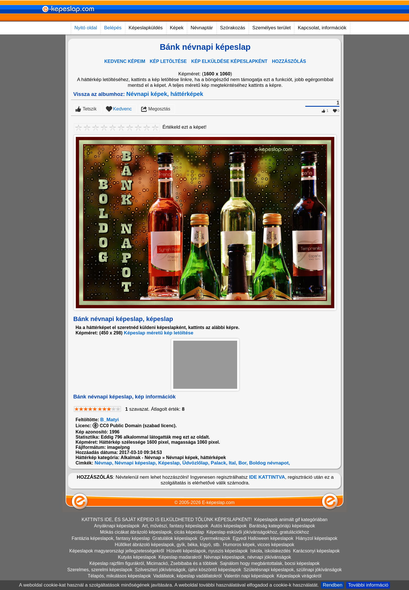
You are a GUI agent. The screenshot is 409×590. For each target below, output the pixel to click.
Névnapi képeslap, (135, 463)
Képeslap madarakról (179, 557)
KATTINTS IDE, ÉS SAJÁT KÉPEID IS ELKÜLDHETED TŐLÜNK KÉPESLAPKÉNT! (167, 519)
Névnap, (103, 463)
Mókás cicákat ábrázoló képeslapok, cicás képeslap (152, 532)
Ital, (232, 463)
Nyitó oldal (85, 27)
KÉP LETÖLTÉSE (168, 61)
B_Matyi (109, 419)
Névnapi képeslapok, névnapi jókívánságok (247, 557)
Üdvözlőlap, (195, 463)
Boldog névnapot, (269, 463)
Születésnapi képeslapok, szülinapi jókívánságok (292, 569)
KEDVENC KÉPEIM (124, 61)
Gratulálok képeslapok (174, 538)
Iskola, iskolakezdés (270, 550)
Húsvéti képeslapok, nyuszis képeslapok (207, 550)
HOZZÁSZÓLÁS (289, 61)
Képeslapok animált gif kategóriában (290, 519)
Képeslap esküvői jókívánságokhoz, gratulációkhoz (257, 532)
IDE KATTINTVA (267, 477)
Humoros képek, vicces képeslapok (258, 544)
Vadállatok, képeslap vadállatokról (187, 575)
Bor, (242, 463)
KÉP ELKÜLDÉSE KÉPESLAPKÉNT (229, 61)
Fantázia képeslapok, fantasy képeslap (111, 538)
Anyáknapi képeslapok (116, 525)
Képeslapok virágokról (299, 575)
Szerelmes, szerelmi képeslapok (99, 569)
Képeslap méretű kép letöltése (158, 333)
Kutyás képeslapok (137, 557)
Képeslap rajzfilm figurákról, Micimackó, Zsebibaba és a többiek (153, 563)
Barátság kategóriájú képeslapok (282, 525)
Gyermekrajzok (215, 538)
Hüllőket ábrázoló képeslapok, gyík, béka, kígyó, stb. (168, 544)
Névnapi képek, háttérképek (164, 94)
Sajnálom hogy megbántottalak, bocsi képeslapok (270, 563)
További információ (368, 585)
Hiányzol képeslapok (316, 538)
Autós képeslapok (229, 525)
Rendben (332, 585)
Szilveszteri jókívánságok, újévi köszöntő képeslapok (188, 569)
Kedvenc (122, 109)
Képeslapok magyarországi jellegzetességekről (116, 550)
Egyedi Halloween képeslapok (263, 538)
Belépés (112, 27)
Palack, (218, 463)
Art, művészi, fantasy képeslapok (175, 525)
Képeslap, (169, 463)
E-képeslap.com (218, 502)
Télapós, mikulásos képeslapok (119, 575)
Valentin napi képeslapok (249, 575)
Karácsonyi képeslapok (316, 550)
